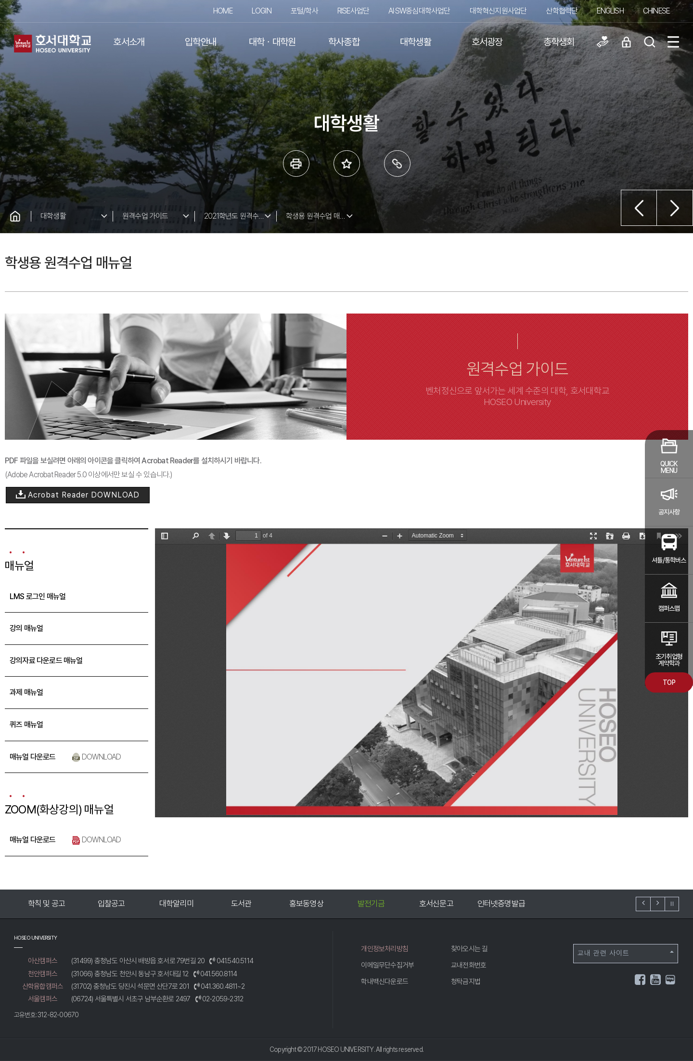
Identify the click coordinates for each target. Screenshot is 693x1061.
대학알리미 (176, 903)
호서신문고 (436, 903)
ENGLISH (610, 10)
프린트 (296, 163)
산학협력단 (562, 10)
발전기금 (371, 903)
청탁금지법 (465, 981)
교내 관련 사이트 (626, 953)
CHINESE (656, 10)
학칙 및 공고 (46, 903)
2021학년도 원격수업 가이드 (240, 216)
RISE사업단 (353, 10)
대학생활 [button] (415, 42)
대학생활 (53, 216)
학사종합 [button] (343, 42)
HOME (222, 10)
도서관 (241, 903)
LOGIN (261, 10)
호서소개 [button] (128, 42)
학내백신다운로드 (384, 981)
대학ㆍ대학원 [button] (272, 42)
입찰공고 (111, 903)
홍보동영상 (306, 903)
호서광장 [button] (487, 42)
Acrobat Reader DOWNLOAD (78, 495)
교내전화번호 (468, 965)
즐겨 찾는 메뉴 (346, 163)
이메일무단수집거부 (387, 965)
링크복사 (397, 163)
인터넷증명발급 (501, 903)
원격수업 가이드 (145, 216)
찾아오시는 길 (469, 948)
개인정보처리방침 (384, 948)
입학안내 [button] (200, 42)
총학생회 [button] (559, 42)
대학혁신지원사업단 (498, 10)
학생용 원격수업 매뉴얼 (319, 216)
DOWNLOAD (96, 756)
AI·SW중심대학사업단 (419, 10)
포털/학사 (304, 10)
